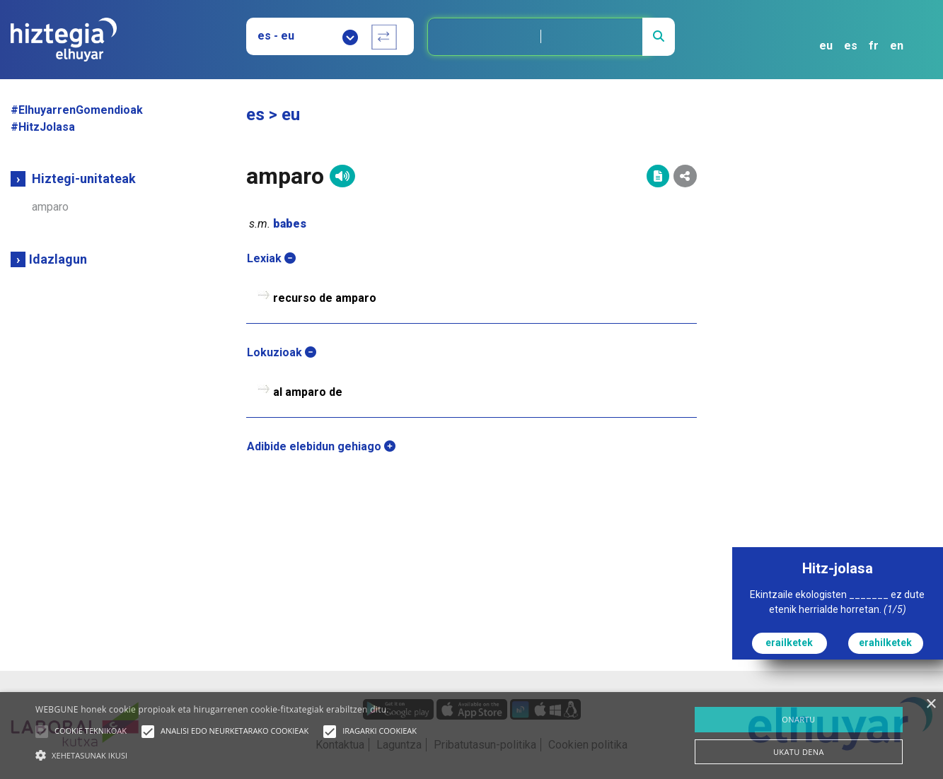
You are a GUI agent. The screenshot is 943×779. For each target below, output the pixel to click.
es (850, 45)
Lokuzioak (281, 352)
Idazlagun (58, 259)
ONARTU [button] (798, 719)
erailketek (789, 642)
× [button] (930, 704)
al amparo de (307, 392)
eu (826, 45)
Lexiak (271, 258)
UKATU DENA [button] (798, 751)
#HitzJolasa (43, 127)
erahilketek (885, 642)
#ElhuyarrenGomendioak (77, 110)
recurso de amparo (324, 298)
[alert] (471, 735)
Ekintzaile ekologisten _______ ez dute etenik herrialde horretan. (837, 602)
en (896, 45)
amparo (50, 206)
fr (874, 45)
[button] (42, 732)
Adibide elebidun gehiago (321, 446)
